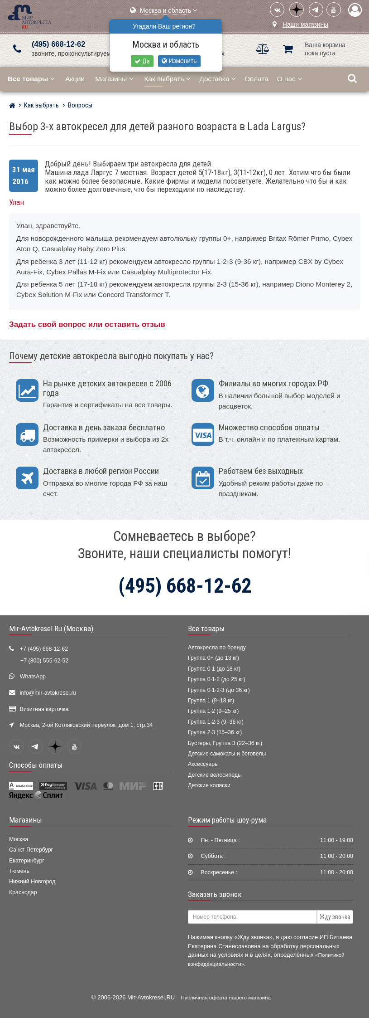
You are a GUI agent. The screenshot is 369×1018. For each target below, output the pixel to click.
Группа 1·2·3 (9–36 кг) (216, 722)
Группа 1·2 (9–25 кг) (213, 711)
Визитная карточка (44, 709)
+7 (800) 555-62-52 (44, 661)
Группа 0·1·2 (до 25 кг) (216, 679)
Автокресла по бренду (217, 647)
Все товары (206, 628)
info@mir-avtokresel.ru (48, 693)
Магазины (114, 79)
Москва (18, 839)
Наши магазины (305, 24)
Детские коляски (209, 785)
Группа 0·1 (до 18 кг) (214, 669)
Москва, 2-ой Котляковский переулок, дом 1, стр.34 (86, 725)
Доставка (217, 79)
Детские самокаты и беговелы (227, 753)
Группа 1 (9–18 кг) (211, 700)
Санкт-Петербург (31, 850)
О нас (289, 79)
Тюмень (19, 871)
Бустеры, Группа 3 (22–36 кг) (225, 743)
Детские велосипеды (215, 775)
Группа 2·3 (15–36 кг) (215, 732)
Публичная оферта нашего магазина (226, 997)
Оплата (256, 79)
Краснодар (23, 892)
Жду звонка (335, 917)
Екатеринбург (26, 860)
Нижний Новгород (32, 881)
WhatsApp (33, 676)
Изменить (179, 61)
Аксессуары (203, 764)
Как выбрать (167, 79)
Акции (75, 79)
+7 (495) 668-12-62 (44, 649)
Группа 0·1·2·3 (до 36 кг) (219, 690)
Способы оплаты (35, 765)
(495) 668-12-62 (58, 44)
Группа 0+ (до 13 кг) (213, 658)
